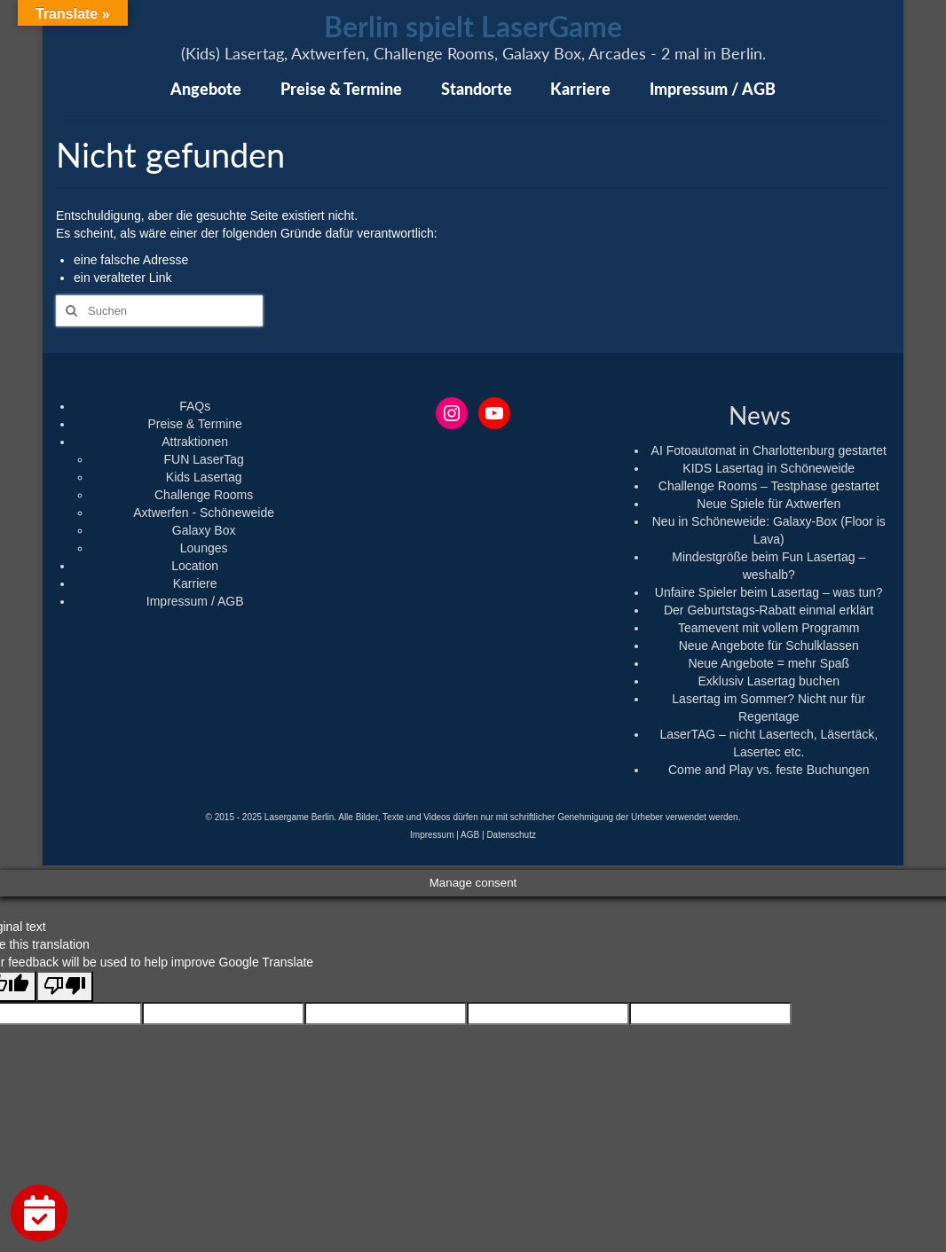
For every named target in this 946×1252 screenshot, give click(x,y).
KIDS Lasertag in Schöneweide (768, 468)
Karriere (195, 583)
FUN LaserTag (204, 459)
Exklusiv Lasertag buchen (769, 681)
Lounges (204, 548)
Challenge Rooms (203, 495)
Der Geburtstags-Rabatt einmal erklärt (769, 610)
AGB (470, 835)
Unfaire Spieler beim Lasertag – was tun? (769, 592)
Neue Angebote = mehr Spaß (768, 663)
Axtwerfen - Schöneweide (203, 512)
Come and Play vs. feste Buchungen (768, 770)
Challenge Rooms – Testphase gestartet (768, 486)
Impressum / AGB (195, 601)
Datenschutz (511, 835)
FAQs (194, 406)
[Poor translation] (64, 986)
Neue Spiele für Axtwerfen (768, 504)
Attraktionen (195, 441)
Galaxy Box (204, 530)
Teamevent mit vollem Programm (769, 628)
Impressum (431, 835)
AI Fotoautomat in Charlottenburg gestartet (769, 450)
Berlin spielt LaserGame (473, 26)
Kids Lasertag (204, 477)
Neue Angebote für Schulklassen (769, 645)
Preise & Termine (194, 424)
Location (194, 566)
